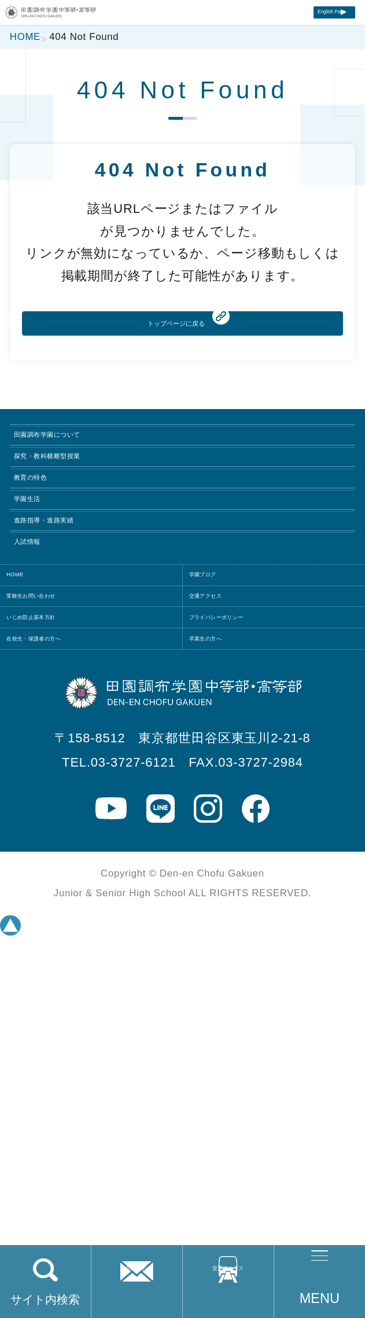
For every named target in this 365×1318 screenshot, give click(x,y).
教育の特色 (60, 596)
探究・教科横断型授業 (101, 547)
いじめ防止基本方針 (75, 905)
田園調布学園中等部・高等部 (92, 24)
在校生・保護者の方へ (82, 954)
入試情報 (52, 744)
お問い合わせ (136, 1299)
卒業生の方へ (237, 954)
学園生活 (52, 645)
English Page (300, 28)
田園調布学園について (102, 497)
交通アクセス (228, 1299)
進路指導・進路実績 (93, 695)
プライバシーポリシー (265, 905)
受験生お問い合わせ (76, 855)
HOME (35, 806)
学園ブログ (231, 806)
